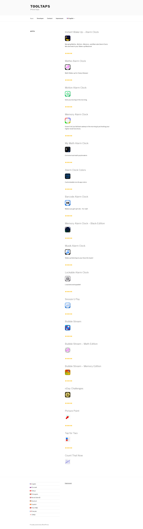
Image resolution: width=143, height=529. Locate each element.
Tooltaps (40, 6)
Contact (49, 18)
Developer (40, 18)
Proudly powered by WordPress (39, 524)
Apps (31, 18)
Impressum (59, 18)
